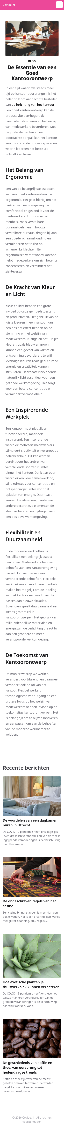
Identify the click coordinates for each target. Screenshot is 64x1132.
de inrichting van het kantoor (33, 105)
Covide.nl (9, 5)
